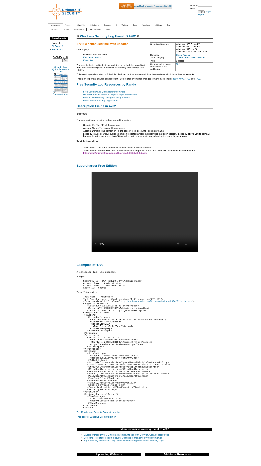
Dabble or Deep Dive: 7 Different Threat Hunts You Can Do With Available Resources (126, 435)
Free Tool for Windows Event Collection (96, 417)
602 (178, 64)
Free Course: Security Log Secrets (100, 100)
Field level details (92, 57)
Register (201, 14)
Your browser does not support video (145, 212)
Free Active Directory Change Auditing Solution (106, 97)
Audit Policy (57, 49)
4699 (181, 79)
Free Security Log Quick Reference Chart (104, 92)
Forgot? (208, 12)
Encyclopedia (59, 38)
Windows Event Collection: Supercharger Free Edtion (110, 94)
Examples (88, 60)
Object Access (183, 55)
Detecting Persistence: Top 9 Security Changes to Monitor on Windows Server (123, 438)
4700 (187, 79)
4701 (197, 79)
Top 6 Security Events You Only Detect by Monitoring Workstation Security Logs (124, 440)
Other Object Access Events (191, 57)
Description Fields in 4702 (96, 106)
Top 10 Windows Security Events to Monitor (98, 412)
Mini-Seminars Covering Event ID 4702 (145, 429)
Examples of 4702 (90, 265)
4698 (175, 79)
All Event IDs (58, 46)
